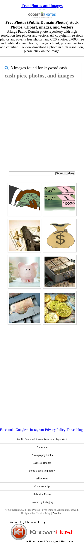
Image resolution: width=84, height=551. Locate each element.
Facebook (7, 430)
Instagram (37, 430)
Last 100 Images (42, 462)
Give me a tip (42, 486)
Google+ (22, 430)
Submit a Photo (42, 494)
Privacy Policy (55, 430)
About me (42, 447)
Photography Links (42, 455)
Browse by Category (42, 502)
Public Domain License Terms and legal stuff (42, 439)
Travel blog (75, 430)
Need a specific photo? (42, 470)
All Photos (42, 478)
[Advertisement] (41, 124)
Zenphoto (57, 513)
